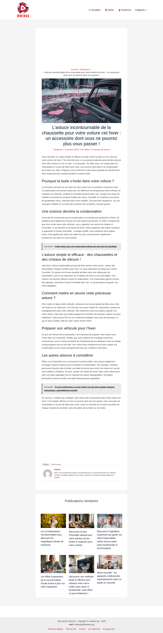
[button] (146, 9)
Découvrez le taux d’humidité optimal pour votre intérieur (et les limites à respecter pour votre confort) (80, 538)
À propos (46, 464)
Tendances (58, 149)
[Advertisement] (81, 51)
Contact (82, 629)
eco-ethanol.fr (94, 629)
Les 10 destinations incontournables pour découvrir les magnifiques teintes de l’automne (52, 538)
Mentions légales (56, 629)
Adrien (57, 469)
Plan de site (71, 629)
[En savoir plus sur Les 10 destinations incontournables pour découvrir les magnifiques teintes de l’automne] (53, 521)
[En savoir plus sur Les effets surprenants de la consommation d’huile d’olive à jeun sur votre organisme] (53, 564)
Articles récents (56, 464)
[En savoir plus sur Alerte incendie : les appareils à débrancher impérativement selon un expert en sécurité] (109, 562)
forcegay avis (108, 629)
